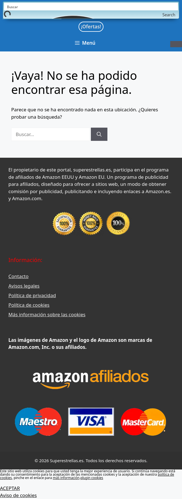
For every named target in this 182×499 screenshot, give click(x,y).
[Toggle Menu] (176, 44)
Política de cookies (28, 305)
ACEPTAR (10, 488)
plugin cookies (91, 477)
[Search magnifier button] (174, 15)
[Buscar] (99, 134)
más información (66, 477)
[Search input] (91, 6)
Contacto (18, 276)
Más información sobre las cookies (47, 314)
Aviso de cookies (18, 495)
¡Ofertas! (91, 26)
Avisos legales (24, 286)
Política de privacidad (32, 295)
